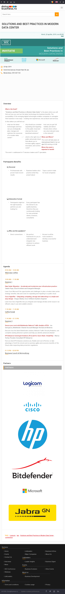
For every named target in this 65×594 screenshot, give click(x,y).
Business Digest (51, 561)
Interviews (8, 561)
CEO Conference (10, 569)
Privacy (48, 584)
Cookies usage (30, 584)
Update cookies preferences (30, 591)
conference (9, 537)
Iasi (18, 535)
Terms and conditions (12, 584)
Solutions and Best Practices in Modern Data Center (37, 535)
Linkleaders (28, 551)
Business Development (32, 576)
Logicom (12, 535)
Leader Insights (30, 561)
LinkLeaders (8, 576)
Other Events (50, 569)
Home (7, 551)
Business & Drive (51, 551)
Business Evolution (31, 569)
